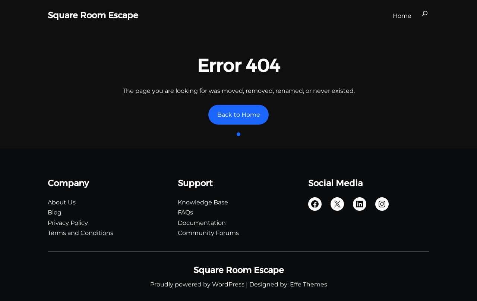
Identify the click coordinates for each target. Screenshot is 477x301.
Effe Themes (308, 284)
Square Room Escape (93, 15)
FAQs (185, 212)
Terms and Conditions (80, 232)
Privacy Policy (68, 222)
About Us (62, 202)
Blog (54, 212)
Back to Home (238, 114)
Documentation (202, 222)
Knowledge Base (203, 202)
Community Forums (208, 232)
